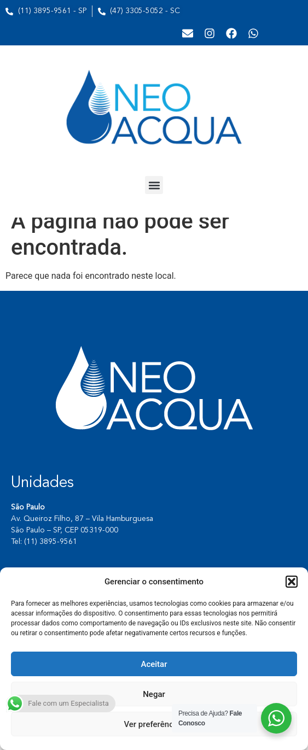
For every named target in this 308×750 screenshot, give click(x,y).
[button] (291, 581)
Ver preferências (154, 724)
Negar (154, 694)
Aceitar (154, 664)
